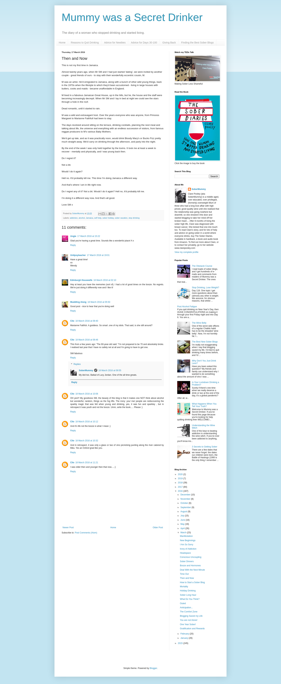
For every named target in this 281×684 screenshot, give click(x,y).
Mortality (184, 586)
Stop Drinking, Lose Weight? (205, 287)
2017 (180, 487)
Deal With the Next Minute (192, 570)
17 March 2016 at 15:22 (88, 236)
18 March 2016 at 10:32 (86, 440)
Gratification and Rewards (192, 628)
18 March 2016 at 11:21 (86, 462)
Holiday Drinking (188, 590)
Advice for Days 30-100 (144, 42)
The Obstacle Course (202, 266)
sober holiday (108, 218)
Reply (73, 245)
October (184, 503)
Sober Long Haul (188, 595)
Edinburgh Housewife (81, 280)
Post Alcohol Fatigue (187, 306)
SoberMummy (86, 370)
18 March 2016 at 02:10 (104, 280)
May (182, 524)
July (182, 515)
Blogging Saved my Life (191, 616)
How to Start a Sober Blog (192, 582)
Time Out (184, 574)
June (183, 520)
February (185, 633)
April (182, 528)
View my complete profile (186, 252)
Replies (77, 364)
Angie (73, 236)
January (184, 638)
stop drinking (133, 218)
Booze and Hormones (190, 565)
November (185, 499)
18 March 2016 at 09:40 (86, 321)
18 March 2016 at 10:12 (86, 421)
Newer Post (68, 527)
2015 (180, 643)
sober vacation (121, 218)
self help (97, 218)
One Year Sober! (188, 624)
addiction (74, 218)
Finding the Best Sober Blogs (197, 42)
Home (62, 42)
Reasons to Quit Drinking (85, 42)
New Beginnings (188, 540)
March (183, 532)
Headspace (185, 553)
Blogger (153, 668)
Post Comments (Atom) (86, 532)
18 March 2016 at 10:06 (86, 394)
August (184, 511)
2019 (180, 478)
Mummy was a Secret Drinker (132, 17)
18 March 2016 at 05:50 (98, 302)
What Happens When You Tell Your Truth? (204, 405)
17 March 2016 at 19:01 (98, 255)
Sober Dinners (187, 561)
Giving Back (169, 42)
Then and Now (187, 578)
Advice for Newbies (115, 42)
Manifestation (186, 536)
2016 (180, 491)
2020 (180, 474)
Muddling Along (78, 302)
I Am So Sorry (186, 544)
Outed (183, 603)
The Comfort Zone (188, 611)
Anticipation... (186, 607)
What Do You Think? (189, 599)
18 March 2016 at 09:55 (109, 370)
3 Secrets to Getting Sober (204, 446)
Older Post (158, 527)
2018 (180, 482)
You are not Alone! (188, 620)
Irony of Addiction (188, 549)
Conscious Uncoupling (190, 557)
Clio (72, 321)
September (186, 507)
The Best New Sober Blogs (205, 341)
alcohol (82, 218)
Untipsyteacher (78, 255)
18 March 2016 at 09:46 (86, 340)
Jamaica (89, 218)
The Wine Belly (199, 323)
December (185, 494)
